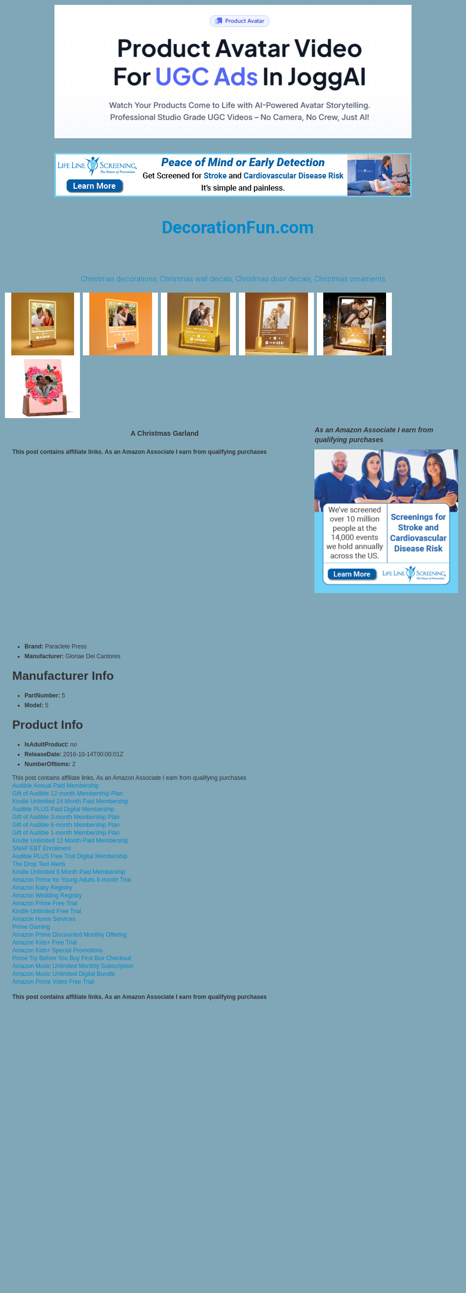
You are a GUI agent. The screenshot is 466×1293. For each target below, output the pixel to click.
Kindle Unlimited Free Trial (46, 911)
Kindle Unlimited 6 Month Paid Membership (68, 872)
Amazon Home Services (44, 919)
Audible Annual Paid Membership (55, 785)
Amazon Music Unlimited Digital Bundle (63, 973)
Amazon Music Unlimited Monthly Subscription (72, 966)
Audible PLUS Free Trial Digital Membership (70, 856)
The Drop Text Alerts (39, 864)
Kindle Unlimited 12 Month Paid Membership (70, 840)
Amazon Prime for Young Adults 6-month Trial (71, 879)
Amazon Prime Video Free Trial (53, 981)
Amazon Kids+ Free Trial (44, 942)
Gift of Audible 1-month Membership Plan (66, 832)
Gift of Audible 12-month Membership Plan (67, 793)
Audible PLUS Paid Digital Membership (63, 809)
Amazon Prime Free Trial (45, 903)
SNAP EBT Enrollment (41, 848)
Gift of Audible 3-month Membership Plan (66, 817)
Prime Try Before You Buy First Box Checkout (71, 958)
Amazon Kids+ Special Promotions (57, 950)
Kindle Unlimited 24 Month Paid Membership (70, 801)
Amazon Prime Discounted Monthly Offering (69, 934)
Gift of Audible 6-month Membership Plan (66, 824)
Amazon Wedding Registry (47, 895)
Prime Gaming (31, 926)
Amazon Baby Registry (42, 887)
